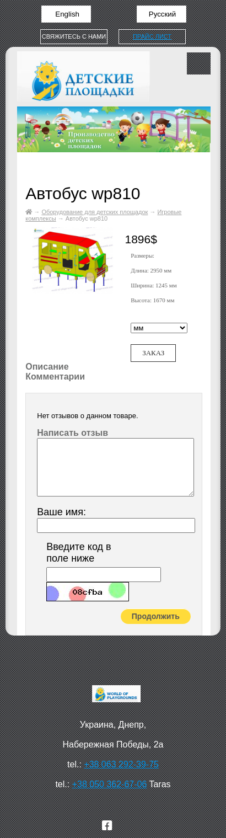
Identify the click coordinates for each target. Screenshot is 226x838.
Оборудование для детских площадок (94, 212)
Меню (199, 63)
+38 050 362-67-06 (109, 784)
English (66, 14)
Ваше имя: (61, 511)
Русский (161, 14)
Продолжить (156, 616)
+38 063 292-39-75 (121, 764)
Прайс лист (152, 36)
